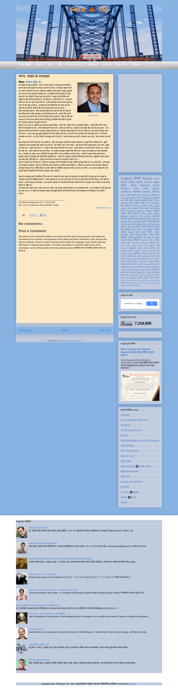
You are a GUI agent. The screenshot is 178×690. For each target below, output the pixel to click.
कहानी (139, 182)
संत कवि (137, 256)
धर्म (136, 267)
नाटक (142, 259)
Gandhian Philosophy (131, 224)
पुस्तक (133, 185)
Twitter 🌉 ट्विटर (128, 497)
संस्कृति (144, 254)
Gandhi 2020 (127, 235)
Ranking (150, 275)
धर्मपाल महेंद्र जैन (93, 116)
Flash (143, 213)
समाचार (136, 213)
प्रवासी (156, 229)
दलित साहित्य (154, 262)
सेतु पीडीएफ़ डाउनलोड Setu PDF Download (140, 440)
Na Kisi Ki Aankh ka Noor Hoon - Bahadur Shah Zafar (53, 590)
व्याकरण (133, 272)
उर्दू (144, 237)
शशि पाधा (138, 219)
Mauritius (133, 259)
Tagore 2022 (147, 240)
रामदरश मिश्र (131, 262)
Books (39, 64)
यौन (127, 272)
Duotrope (125, 415)
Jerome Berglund (150, 224)
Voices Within (150, 191)
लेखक (124, 185)
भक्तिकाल (124, 264)
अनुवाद (136, 200)
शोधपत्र (137, 191)
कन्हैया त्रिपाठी (152, 211)
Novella (155, 237)
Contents (126, 191)
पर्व (127, 259)
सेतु (59, 64)
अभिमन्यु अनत (154, 264)
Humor (124, 270)
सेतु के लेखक (126, 461)
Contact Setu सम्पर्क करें (131, 482)
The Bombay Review (131, 430)
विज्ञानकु (138, 235)
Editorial (145, 185)
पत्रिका (123, 283)
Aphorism (134, 275)
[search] (133, 303)
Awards (107, 64)
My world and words (132, 245)
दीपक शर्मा (128, 200)
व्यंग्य (151, 200)
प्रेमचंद (156, 240)
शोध (150, 205)
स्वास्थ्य (139, 264)
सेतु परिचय (125, 487)
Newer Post (25, 330)
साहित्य (123, 232)
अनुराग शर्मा (130, 195)
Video (129, 254)
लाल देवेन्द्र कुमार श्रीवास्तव (39, 660)
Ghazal (144, 205)
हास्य (146, 259)
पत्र (129, 226)
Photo (146, 248)
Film (143, 272)
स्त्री (157, 248)
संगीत (127, 283)
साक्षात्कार (155, 216)
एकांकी (157, 280)
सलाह (134, 264)
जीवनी (143, 226)
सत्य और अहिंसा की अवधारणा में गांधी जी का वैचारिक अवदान (38, 605)
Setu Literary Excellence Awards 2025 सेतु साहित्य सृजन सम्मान (137, 352)
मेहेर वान (156, 221)
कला (157, 243)
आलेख (132, 182)
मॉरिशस (130, 256)
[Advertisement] (140, 122)
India (136, 188)
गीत (122, 219)
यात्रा (148, 237)
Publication (146, 256)
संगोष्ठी (137, 286)
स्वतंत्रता (147, 267)
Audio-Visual (127, 240)
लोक (130, 264)
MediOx (124, 435)
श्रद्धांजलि (132, 248)
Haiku (131, 232)
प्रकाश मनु (155, 195)
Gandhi (144, 251)
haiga (149, 272)
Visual (145, 264)
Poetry (147, 178)
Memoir (124, 216)
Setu (50, 64)
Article (155, 188)
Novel (123, 226)
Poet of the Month (147, 283)
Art (122, 200)
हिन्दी (137, 178)
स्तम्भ (145, 188)
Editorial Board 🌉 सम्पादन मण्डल (136, 466)
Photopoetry (134, 283)
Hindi (124, 182)
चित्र (138, 226)
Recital (133, 278)
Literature (143, 262)
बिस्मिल (123, 237)
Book (156, 185)
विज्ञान (137, 240)
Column (124, 248)
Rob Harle (132, 208)
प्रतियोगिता (137, 254)
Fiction (148, 182)
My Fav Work (133, 270)
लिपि (122, 275)
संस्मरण (124, 213)
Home (65, 330)
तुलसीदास (155, 272)
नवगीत (123, 272)
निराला (153, 256)
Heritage (155, 267)
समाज (127, 275)
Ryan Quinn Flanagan (142, 229)
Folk (127, 278)
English (126, 178)
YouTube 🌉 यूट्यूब (129, 492)
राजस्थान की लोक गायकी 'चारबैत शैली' (43, 543)
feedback (150, 280)
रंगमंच (151, 278)
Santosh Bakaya (136, 211)
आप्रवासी (124, 267)
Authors (92, 64)
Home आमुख (24, 64)
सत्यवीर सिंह (125, 243)
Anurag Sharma (129, 198)
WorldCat (125, 425)
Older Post (105, 330)
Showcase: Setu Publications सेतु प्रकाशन (47, 613)
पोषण (157, 235)
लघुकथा (156, 198)
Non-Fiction (154, 251)
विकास (157, 278)
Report (124, 254)
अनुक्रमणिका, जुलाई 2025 (39, 644)
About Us (121, 64)
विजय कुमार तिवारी (144, 221)
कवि (139, 198)
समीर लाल (146, 219)
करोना (151, 235)
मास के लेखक (130, 286)
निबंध (130, 213)
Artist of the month (128, 280)
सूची (131, 203)
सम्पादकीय (144, 200)
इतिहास (152, 243)
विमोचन (140, 267)
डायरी (157, 275)
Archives (136, 64)
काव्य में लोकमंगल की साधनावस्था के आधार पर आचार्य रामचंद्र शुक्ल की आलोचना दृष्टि (60, 559)
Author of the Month (140, 216)
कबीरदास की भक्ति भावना (38, 528)
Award (140, 248)
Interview (155, 203)
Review (125, 188)
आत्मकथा (150, 226)
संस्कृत (156, 232)
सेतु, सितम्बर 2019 (103, 208)
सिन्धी (153, 248)
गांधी (157, 245)
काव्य (157, 178)
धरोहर (157, 208)
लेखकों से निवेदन (127, 446)
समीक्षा (156, 182)
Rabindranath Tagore (130, 251)
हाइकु (139, 272)
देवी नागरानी (129, 219)
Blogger (132, 684)
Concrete (135, 243)
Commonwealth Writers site (134, 420)
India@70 (144, 243)
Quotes (143, 275)
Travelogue (149, 245)
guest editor (153, 213)
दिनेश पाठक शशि (146, 208)
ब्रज (122, 278)
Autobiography (135, 237)
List (123, 194)
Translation (146, 198)
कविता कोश (125, 476)
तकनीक (140, 278)
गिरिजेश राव (155, 270)
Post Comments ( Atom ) (71, 341)
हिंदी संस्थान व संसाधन (130, 471)
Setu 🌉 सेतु (89, 9)
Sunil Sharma (143, 195)
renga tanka (145, 270)
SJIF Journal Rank (130, 451)
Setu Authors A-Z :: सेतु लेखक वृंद (43, 574)
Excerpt (135, 205)
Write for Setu (75, 64)
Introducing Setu (36, 629)
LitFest (152, 259)
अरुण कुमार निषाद (144, 232)
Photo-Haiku (142, 280)
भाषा (133, 226)
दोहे (138, 259)
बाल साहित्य (126, 205)
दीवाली (146, 278)
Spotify (124, 502)
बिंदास (123, 211)
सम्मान (145, 235)
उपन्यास (131, 267)
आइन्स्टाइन (152, 254)
